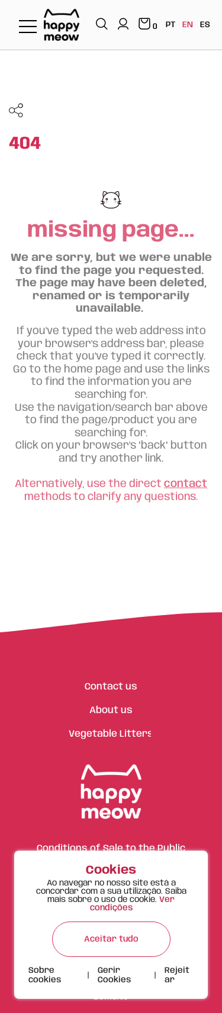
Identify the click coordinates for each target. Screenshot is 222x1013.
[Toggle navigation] (28, 27)
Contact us (111, 687)
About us (111, 710)
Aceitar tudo (111, 939)
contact (185, 484)
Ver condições (132, 904)
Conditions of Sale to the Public (111, 849)
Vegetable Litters (111, 734)
